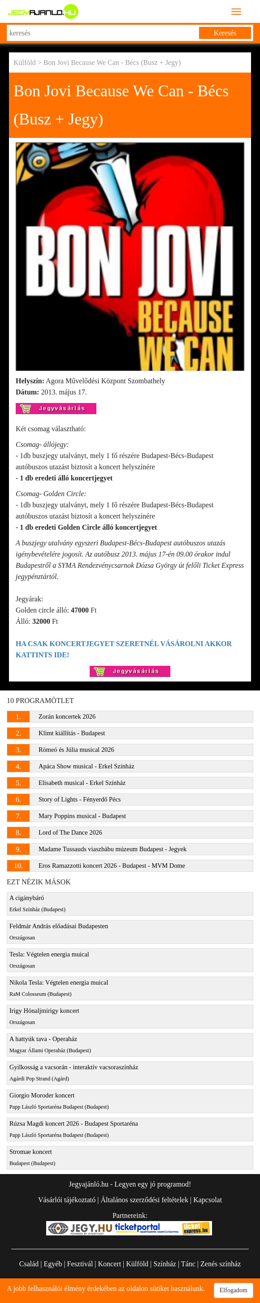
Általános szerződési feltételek (144, 1200)
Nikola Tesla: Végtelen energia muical (58, 988)
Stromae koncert (32, 1157)
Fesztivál (80, 1264)
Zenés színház (220, 1264)
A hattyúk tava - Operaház (50, 1044)
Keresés (225, 33)
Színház (164, 1264)
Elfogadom (233, 1290)
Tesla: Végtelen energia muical (49, 960)
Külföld (24, 62)
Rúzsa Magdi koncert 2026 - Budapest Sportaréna (73, 1129)
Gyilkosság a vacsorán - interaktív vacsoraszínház (73, 1072)
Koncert (109, 1264)
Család (29, 1264)
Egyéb (53, 1264)
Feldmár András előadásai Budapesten (58, 931)
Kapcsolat (207, 1200)
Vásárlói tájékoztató (66, 1200)
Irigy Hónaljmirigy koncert (44, 1016)
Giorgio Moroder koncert (59, 1101)
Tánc (188, 1264)
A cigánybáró (37, 903)
